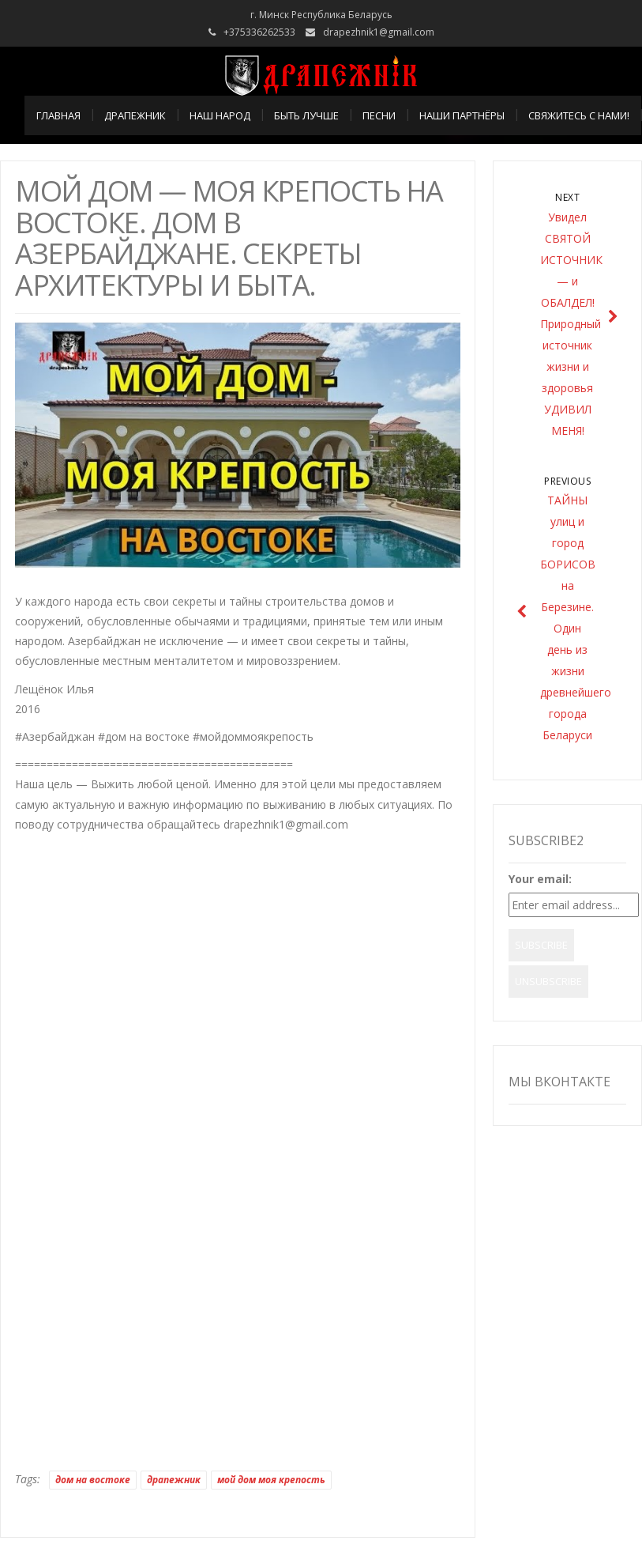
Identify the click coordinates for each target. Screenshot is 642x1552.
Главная (58, 115)
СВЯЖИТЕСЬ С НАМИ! (578, 115)
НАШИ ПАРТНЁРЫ (462, 115)
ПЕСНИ (379, 115)
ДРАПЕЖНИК (135, 115)
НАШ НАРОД (220, 115)
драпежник (174, 1479)
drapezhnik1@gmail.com (378, 32)
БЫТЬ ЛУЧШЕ (306, 115)
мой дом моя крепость (271, 1479)
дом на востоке (92, 1479)
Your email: (540, 878)
